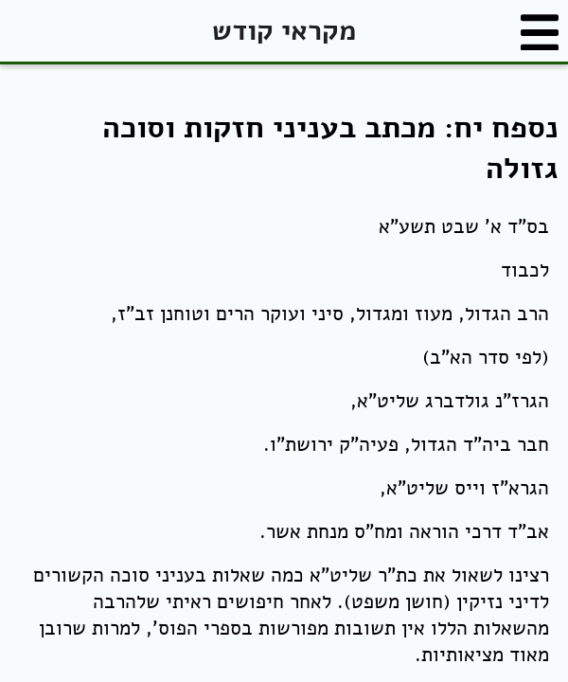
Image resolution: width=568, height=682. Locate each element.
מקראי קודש (284, 30)
